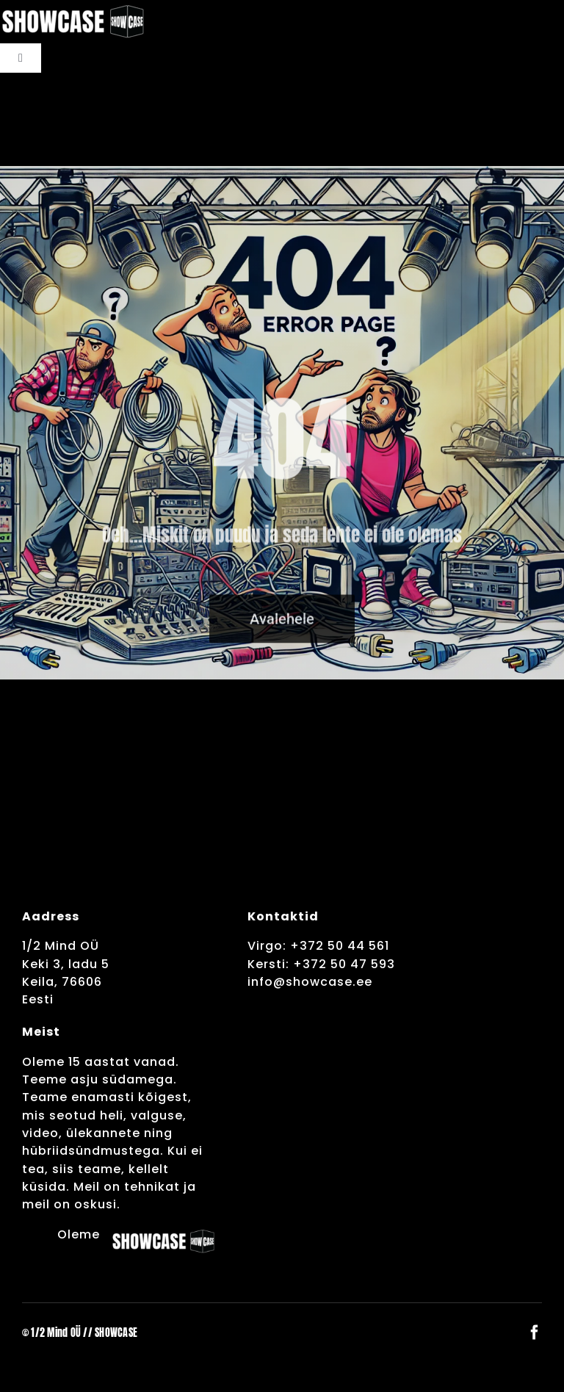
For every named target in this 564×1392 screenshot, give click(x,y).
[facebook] (534, 1332)
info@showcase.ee (309, 981)
